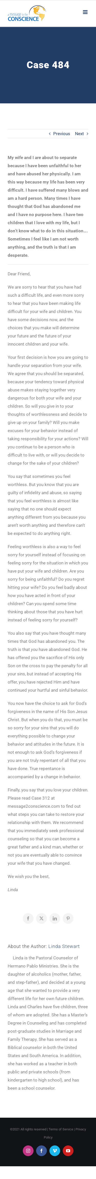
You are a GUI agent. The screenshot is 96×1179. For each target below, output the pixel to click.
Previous (61, 133)
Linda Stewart (64, 946)
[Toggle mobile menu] (85, 12)
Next (79, 133)
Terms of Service (61, 1129)
